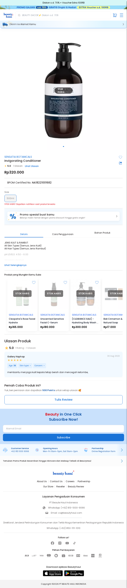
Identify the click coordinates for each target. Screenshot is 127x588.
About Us (42, 481)
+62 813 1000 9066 (20, 451)
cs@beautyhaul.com (70, 512)
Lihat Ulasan (32, 166)
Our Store (48, 486)
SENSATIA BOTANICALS (18, 157)
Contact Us (56, 481)
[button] (63, 216)
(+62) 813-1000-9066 (73, 507)
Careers (70, 481)
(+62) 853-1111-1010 (69, 528)
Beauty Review (76, 486)
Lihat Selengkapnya (15, 265)
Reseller (60, 486)
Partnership (84, 481)
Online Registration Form (103, 451)
